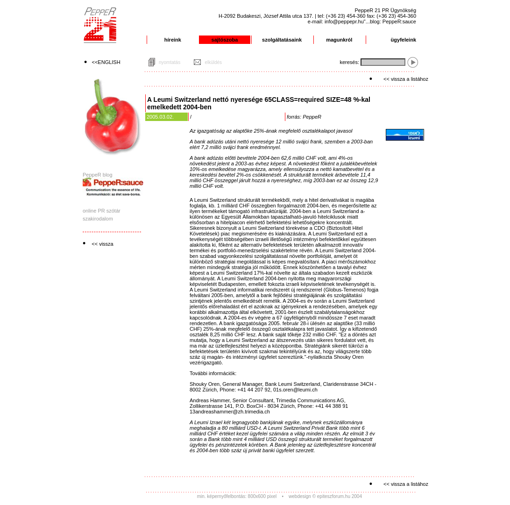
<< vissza (102, 244)
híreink (172, 40)
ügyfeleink (403, 40)
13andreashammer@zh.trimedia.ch (230, 411)
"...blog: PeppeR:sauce (390, 21)
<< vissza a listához (405, 79)
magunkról (339, 40)
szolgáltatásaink (282, 40)
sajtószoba (225, 40)
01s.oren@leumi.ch (295, 389)
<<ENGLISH (106, 62)
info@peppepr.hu (344, 21)
